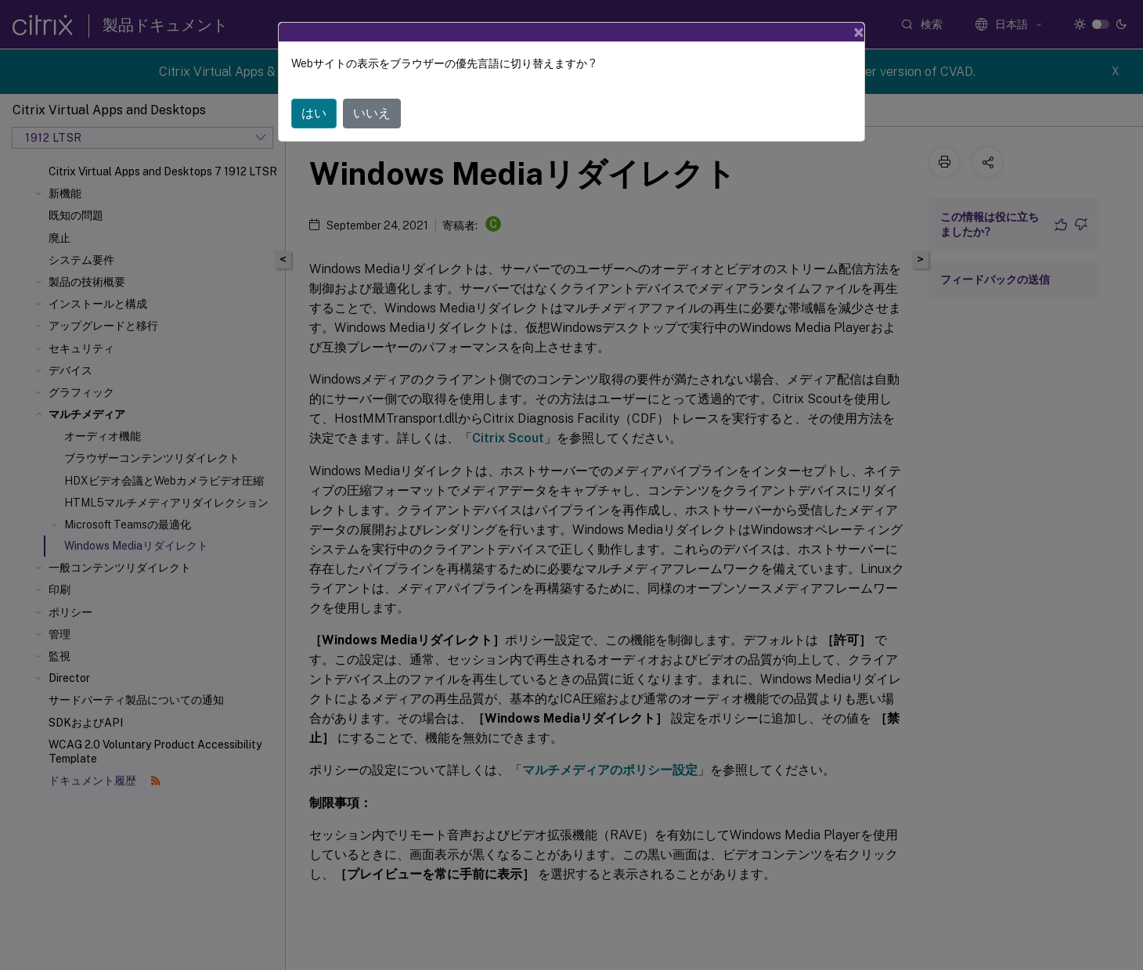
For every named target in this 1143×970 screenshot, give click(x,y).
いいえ (372, 113)
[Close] (859, 32)
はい (313, 113)
